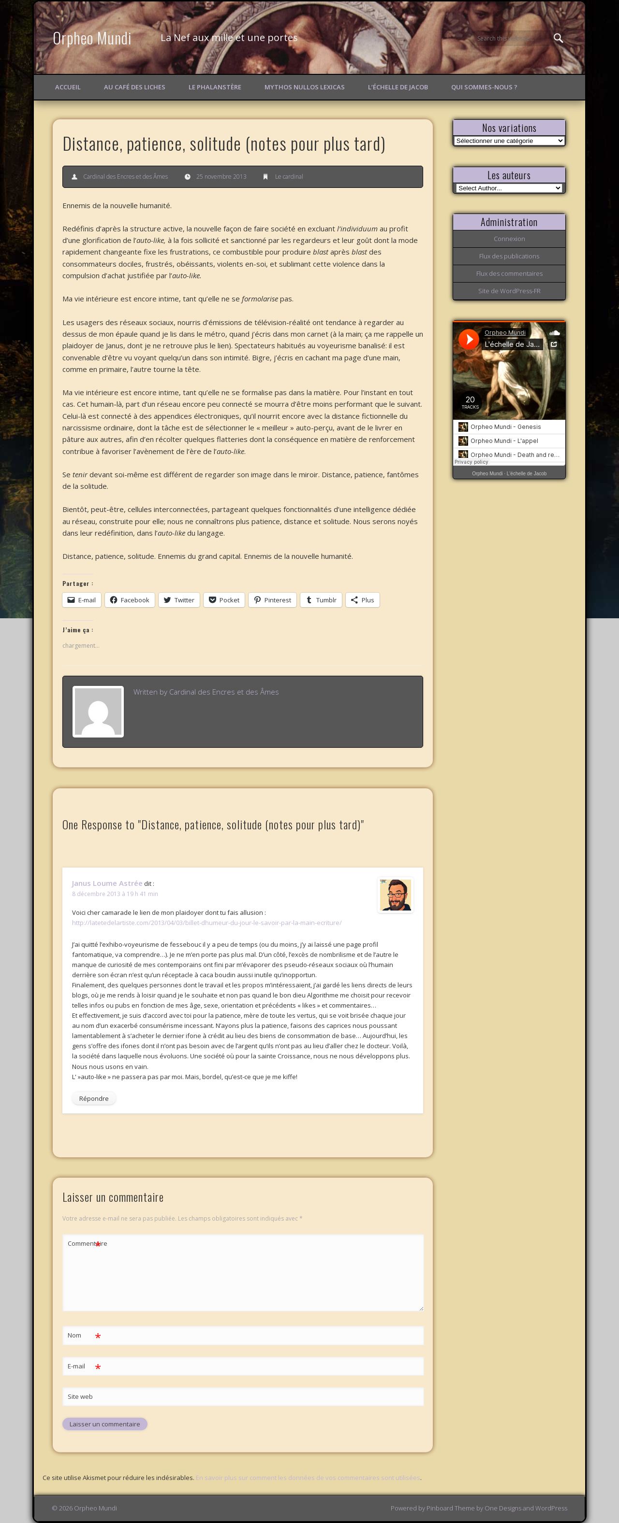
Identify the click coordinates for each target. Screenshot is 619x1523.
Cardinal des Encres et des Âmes (125, 176)
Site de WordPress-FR (509, 290)
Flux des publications (509, 256)
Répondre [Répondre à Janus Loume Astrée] (94, 1098)
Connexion (509, 238)
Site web (80, 1396)
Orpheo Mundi (92, 37)
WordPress (551, 1508)
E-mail (84, 1366)
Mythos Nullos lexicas (305, 87)
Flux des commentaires (509, 273)
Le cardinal (289, 176)
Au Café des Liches (134, 87)
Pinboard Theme (451, 1508)
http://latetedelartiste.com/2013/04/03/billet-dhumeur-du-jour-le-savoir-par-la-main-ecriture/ (207, 922)
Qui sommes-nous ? (484, 87)
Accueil (68, 87)
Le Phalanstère (215, 87)
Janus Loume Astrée (107, 883)
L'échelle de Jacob (527, 473)
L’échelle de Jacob (398, 87)
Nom (84, 1335)
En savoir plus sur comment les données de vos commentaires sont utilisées (308, 1477)
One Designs (503, 1508)
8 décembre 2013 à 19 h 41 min (115, 894)
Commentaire (85, 1243)
